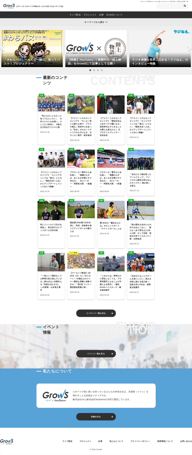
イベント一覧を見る (96, 354)
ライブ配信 (75, 15)
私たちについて (116, 441)
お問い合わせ (186, 441)
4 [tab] (102, 70)
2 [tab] (94, 70)
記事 (101, 15)
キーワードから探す (94, 22)
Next (189, 48)
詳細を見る (96, 417)
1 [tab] (90, 70)
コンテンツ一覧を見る (96, 313)
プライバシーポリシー (140, 441)
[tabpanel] (32, 48)
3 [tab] (98, 70)
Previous (2, 48)
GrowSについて (114, 15)
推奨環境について (165, 441)
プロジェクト (90, 15)
